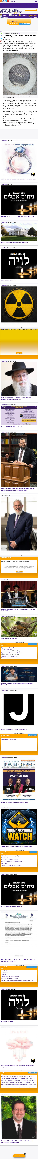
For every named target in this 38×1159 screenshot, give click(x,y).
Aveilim (34, 735)
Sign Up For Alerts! (13, 23)
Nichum (36, 4)
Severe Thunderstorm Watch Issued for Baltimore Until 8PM (16, 846)
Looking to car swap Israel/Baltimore (10, 976)
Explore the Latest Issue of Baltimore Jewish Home (14, 802)
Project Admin (4, 858)
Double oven (4, 972)
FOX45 (18, 33)
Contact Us (35, 7)
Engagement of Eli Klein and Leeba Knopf (11, 653)
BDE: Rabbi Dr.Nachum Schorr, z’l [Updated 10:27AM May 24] (17, 217)
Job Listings (4, 852)
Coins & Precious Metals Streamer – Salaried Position (14, 867)
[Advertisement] (19, 131)
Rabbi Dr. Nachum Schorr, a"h (8, 739)
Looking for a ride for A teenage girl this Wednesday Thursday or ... (17, 1078)
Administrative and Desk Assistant (9, 859)
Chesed (11, 4)
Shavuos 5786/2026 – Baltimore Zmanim (12, 426)
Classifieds (2, 7)
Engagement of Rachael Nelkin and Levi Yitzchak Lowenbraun (11, 648)
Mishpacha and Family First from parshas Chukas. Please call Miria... (18, 1086)
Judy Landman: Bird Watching (9, 638)
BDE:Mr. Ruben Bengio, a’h (8, 280)
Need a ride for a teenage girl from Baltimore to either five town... (17, 1076)
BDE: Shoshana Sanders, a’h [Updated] (11, 906)
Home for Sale (4, 971)
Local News (13, 21)
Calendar (2, 4)
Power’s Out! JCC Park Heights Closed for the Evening (15, 729)
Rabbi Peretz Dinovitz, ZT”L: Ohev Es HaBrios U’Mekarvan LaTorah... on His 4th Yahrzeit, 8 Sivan (16, 398)
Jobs (19, 4)
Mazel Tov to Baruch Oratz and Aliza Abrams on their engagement (18, 179)
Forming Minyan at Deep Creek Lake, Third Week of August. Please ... (18, 1082)
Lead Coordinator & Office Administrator (11, 865)
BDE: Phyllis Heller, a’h (7, 1021)
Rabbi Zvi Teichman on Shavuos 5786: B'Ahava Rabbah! (15, 552)
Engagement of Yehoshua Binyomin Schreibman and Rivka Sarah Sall (10, 657)
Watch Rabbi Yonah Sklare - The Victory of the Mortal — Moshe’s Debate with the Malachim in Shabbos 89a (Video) (18, 489)
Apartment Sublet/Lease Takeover (9, 978)
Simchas (27, 4)
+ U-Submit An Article (25, 23)
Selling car (3, 974)
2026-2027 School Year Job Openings (10, 856)
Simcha (34, 644)
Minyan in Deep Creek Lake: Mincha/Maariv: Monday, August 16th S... (18, 1084)
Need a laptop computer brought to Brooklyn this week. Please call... (18, 1088)
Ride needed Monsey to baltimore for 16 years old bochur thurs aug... (18, 1080)
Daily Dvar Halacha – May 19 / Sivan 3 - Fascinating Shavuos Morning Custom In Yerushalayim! (16, 1141)
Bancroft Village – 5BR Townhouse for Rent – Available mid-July (17, 980)
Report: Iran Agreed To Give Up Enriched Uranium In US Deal (17, 324)
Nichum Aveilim (5, 735)
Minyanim (17, 7)
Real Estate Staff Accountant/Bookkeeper (11, 861)
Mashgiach (4, 863)
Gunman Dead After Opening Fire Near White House (14, 242)
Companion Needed (6, 982)
